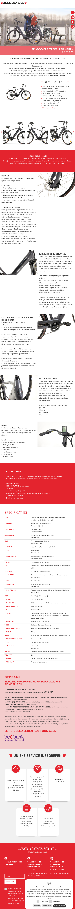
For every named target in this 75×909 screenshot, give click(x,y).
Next (73, 132)
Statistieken (56, 900)
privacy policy (15, 903)
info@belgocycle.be (73, 17)
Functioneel (44, 900)
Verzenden (10, 882)
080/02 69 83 (73, 13)
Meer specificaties (48, 108)
